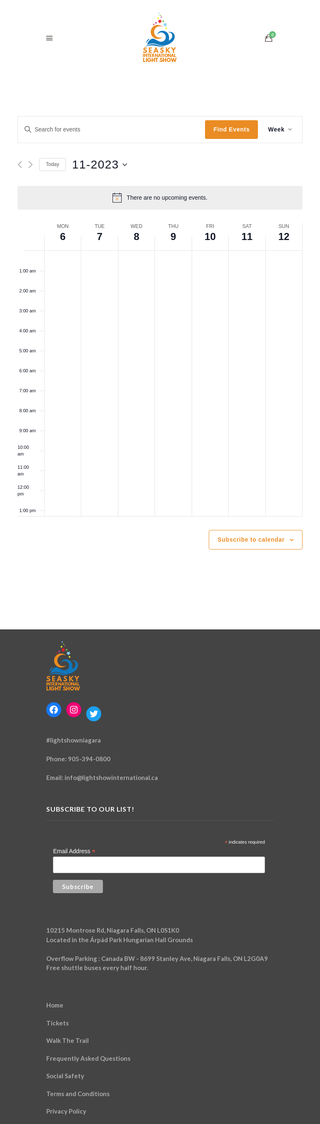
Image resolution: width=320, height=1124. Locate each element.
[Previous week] (20, 164)
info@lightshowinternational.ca (111, 777)
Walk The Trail (67, 1040)
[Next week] (30, 164)
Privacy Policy (66, 1111)
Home (54, 1005)
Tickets (57, 1023)
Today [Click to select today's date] (52, 164)
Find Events (231, 129)
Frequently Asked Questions (88, 1058)
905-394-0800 (89, 759)
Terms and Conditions (78, 1093)
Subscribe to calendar (251, 539)
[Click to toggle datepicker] (99, 164)
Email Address (74, 851)
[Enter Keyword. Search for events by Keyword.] (111, 129)
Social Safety (65, 1075)
